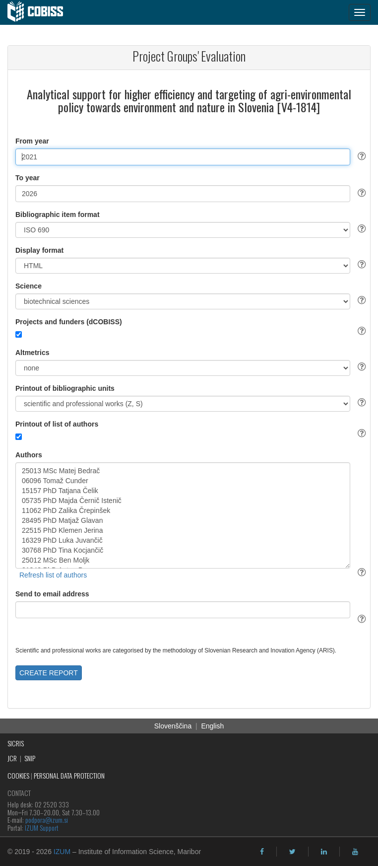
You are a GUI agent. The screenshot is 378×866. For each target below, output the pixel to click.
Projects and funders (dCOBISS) (68, 322)
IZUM (62, 852)
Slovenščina (173, 726)
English (212, 726)
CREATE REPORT (48, 673)
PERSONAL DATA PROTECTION (69, 775)
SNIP (29, 758)
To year (27, 178)
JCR (12, 758)
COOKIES (18, 775)
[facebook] (262, 851)
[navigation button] (360, 12)
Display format (39, 250)
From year (32, 141)
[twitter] (292, 851)
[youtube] (355, 851)
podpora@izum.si (46, 819)
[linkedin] (324, 851)
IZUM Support (42, 827)
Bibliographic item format (57, 214)
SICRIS (15, 743)
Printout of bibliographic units (65, 388)
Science (28, 286)
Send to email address (52, 594)
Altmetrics (32, 353)
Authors (28, 455)
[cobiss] (40, 12)
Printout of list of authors (56, 424)
